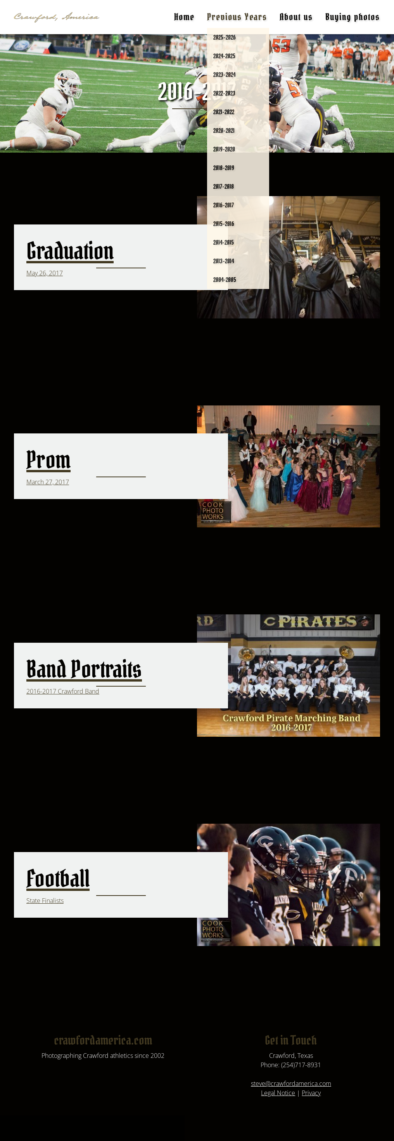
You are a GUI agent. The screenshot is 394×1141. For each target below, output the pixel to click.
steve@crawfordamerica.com (291, 1083)
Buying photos (352, 17)
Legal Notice (278, 1093)
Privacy (311, 1093)
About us (296, 17)
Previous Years (237, 17)
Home (184, 17)
